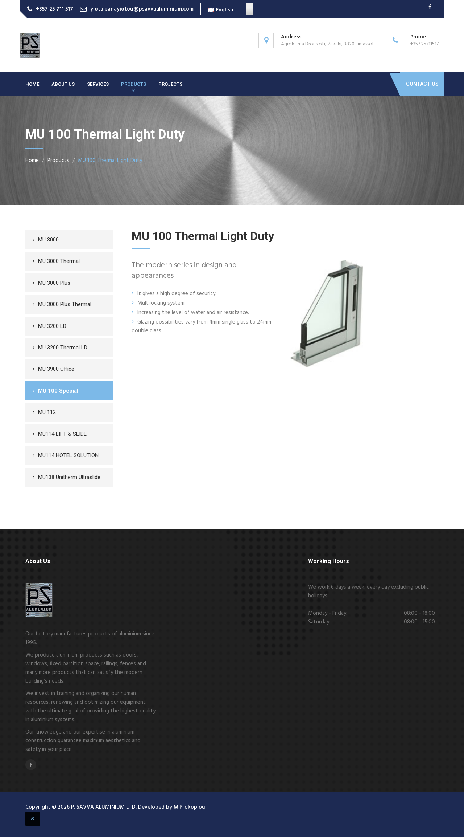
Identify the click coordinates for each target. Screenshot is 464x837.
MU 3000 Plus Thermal (64, 304)
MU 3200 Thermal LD (62, 347)
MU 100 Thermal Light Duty (110, 160)
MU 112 (47, 412)
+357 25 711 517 (54, 9)
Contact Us (422, 84)
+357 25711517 (424, 44)
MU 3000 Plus (54, 283)
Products (133, 84)
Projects (170, 84)
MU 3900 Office (56, 369)
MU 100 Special (58, 390)
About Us (63, 84)
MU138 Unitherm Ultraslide (69, 477)
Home (32, 84)
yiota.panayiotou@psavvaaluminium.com (142, 9)
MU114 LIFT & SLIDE (62, 434)
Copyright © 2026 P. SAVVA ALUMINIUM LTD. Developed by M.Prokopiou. (115, 807)
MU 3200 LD (52, 326)
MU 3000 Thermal (59, 261)
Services (98, 84)
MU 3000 (48, 239)
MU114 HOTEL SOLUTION (68, 455)
